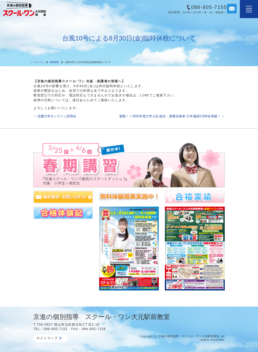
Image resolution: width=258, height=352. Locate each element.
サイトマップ (48, 338)
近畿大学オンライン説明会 (54, 116)
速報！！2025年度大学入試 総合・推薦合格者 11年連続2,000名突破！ (172, 116)
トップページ (37, 62)
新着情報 (54, 62)
